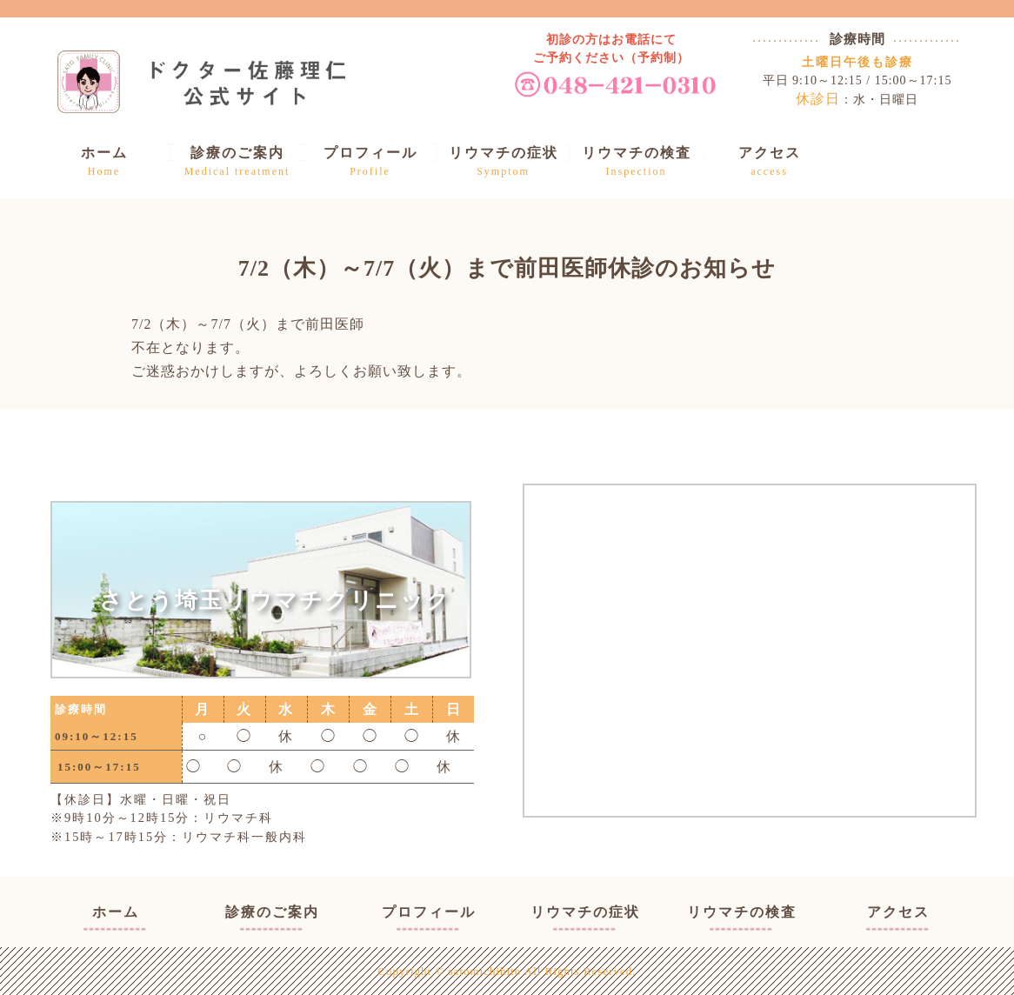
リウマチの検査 (742, 912)
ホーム (115, 912)
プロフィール (429, 912)
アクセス (898, 912)
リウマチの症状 (585, 912)
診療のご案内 (272, 912)
